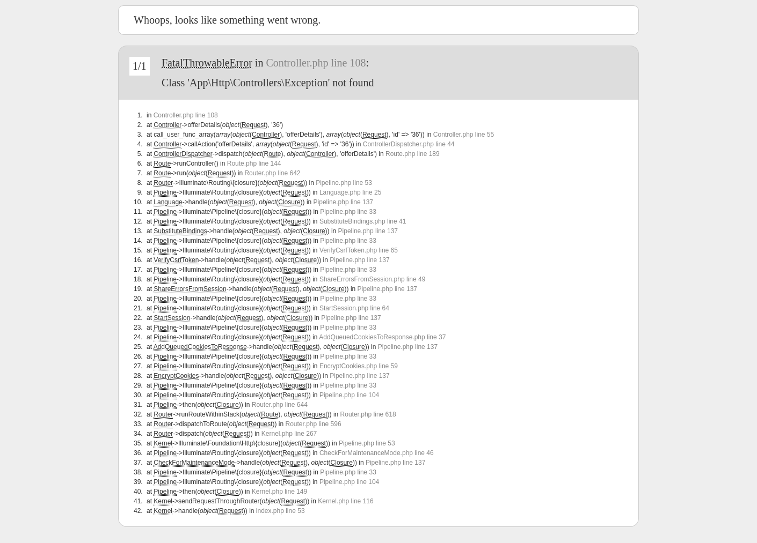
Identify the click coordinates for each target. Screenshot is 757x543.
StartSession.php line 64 (354, 308)
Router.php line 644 (280, 404)
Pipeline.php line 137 (343, 202)
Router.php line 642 (272, 173)
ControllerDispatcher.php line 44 (409, 144)
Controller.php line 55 (463, 134)
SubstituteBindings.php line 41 (362, 221)
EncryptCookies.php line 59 (358, 366)
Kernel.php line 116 (345, 501)
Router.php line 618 (368, 414)
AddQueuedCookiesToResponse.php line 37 (382, 337)
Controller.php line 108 (316, 63)
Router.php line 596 (313, 424)
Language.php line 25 (350, 192)
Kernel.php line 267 (289, 433)
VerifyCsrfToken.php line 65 (358, 250)
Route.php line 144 (254, 163)
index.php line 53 (280, 511)
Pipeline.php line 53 (344, 183)
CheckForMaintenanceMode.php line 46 (376, 453)
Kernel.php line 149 (279, 491)
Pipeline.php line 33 (348, 211)
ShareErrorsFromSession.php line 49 (372, 279)
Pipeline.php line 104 (349, 395)
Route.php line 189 (412, 154)
